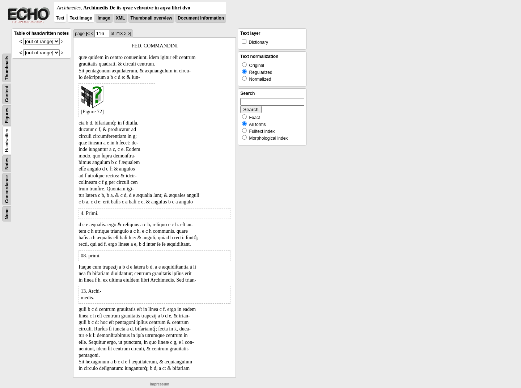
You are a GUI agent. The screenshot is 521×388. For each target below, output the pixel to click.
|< (87, 33)
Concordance (6, 189)
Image (104, 18)
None (6, 213)
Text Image (81, 18)
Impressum (159, 384)
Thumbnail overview (151, 18)
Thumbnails (6, 68)
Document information (201, 18)
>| (129, 33)
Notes (6, 163)
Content (6, 94)
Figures (6, 115)
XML (120, 18)
